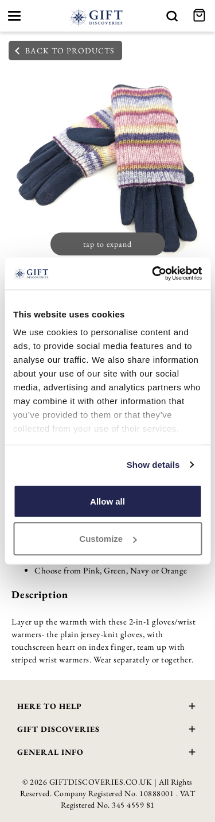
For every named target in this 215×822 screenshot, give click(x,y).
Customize (107, 539)
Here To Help (107, 707)
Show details (153, 465)
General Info (107, 753)
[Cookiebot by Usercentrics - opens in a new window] (153, 273)
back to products (65, 50)
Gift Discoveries (107, 730)
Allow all (107, 501)
